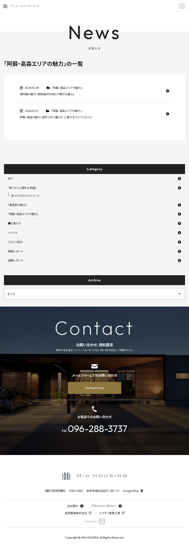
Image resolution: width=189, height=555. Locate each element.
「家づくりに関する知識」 (94, 188)
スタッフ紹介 (94, 242)
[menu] (182, 6)
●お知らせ (94, 223)
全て (94, 178)
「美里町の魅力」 (94, 205)
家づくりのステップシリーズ (25, 195)
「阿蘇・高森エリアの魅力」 (94, 214)
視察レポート (94, 260)
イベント (94, 233)
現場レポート (94, 251)
